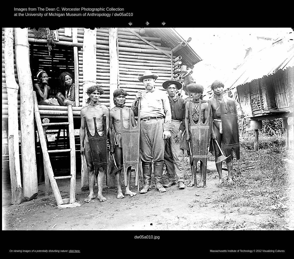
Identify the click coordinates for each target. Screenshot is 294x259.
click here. (74, 251)
